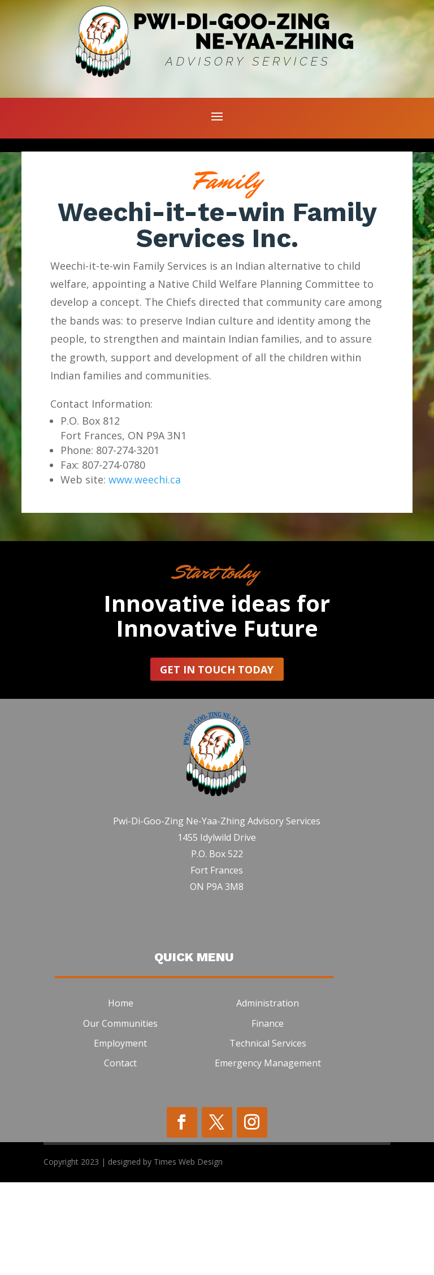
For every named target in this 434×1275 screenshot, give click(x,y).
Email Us (125, 217)
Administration (267, 1096)
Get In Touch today (217, 762)
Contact (120, 1155)
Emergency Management (268, 1155)
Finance (267, 1116)
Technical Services (267, 1136)
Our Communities (120, 1116)
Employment (120, 1136)
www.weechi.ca (144, 572)
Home (120, 1096)
